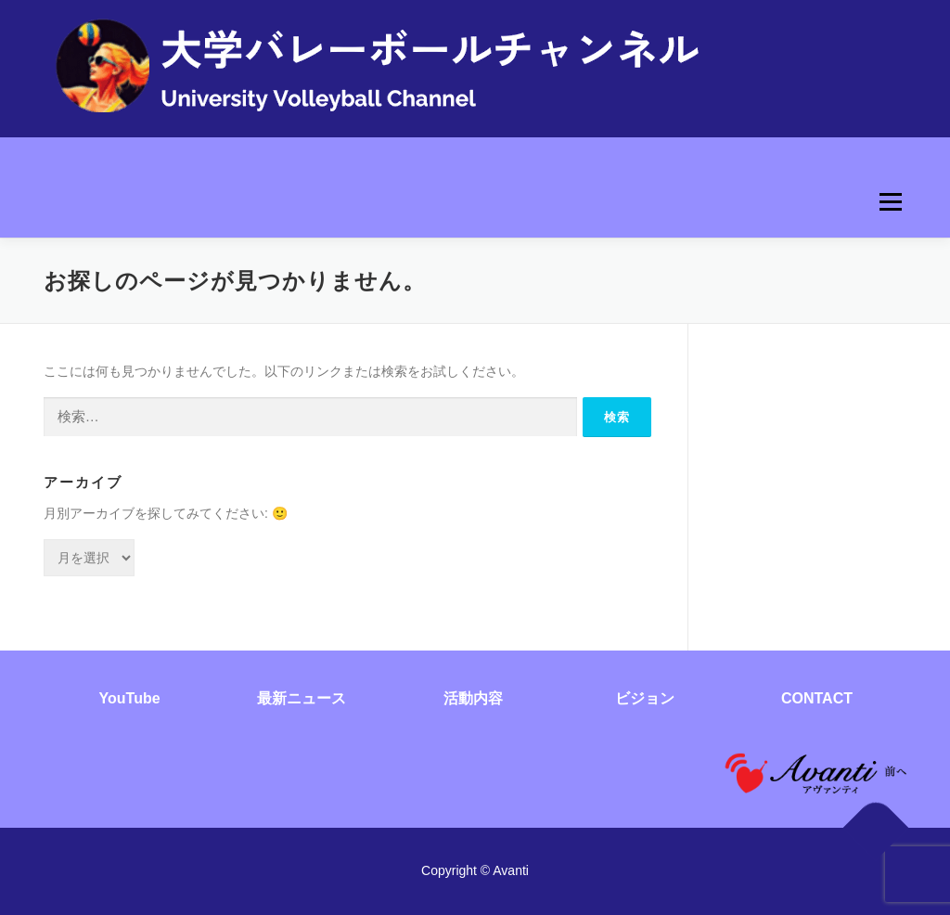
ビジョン (644, 698)
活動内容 (473, 698)
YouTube (129, 698)
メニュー (890, 202)
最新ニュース (301, 698)
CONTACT (817, 698)
